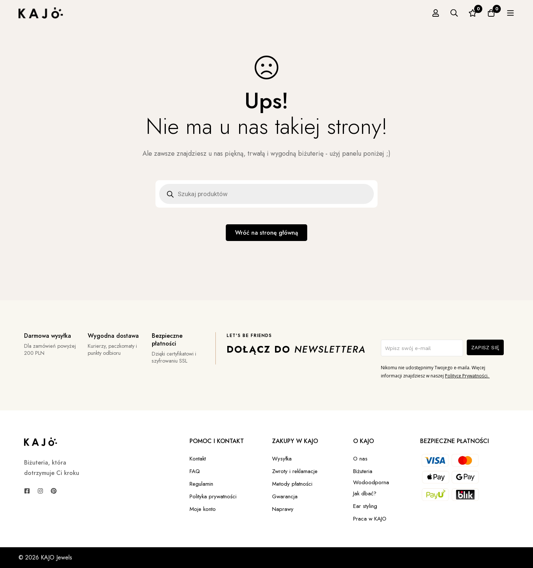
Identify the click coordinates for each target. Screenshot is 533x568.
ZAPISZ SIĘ (485, 347)
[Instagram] (40, 491)
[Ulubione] (492, 13)
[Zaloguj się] (455, 13)
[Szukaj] (473, 13)
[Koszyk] (510, 13)
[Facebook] (27, 491)
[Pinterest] (54, 491)
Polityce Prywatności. (467, 376)
